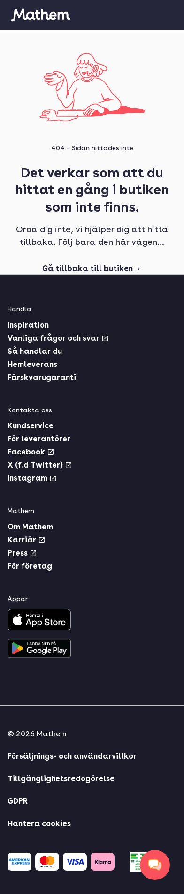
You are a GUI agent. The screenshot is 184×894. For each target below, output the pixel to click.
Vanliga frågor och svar (58, 338)
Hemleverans (32, 364)
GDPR (18, 801)
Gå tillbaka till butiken (92, 268)
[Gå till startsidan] (40, 15)
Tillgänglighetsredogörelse (61, 778)
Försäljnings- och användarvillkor (72, 756)
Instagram (32, 478)
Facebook (31, 451)
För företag (30, 566)
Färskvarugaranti (42, 377)
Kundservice (31, 425)
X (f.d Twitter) (40, 465)
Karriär (27, 539)
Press (22, 553)
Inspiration (28, 325)
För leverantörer (39, 438)
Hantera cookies (39, 823)
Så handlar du (35, 351)
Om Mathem (30, 526)
